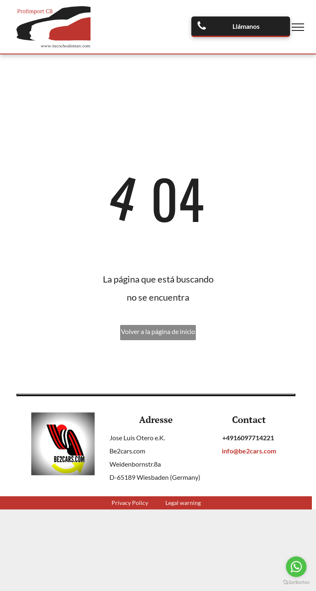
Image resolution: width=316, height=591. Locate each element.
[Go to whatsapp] (296, 566)
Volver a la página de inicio (158, 331)
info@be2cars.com (249, 451)
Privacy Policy (130, 502)
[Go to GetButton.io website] (296, 582)
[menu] (298, 27)
